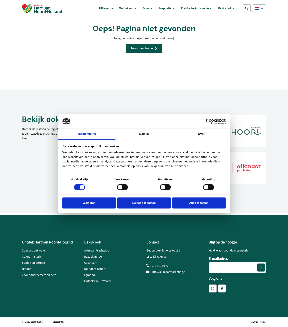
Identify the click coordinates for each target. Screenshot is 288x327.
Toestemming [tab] (86, 134)
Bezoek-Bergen (93, 257)
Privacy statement (32, 322)
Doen (146, 8)
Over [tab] (201, 134)
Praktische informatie (195, 8)
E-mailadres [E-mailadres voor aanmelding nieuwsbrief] (218, 258)
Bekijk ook (225, 8)
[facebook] (222, 288)
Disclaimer (58, 322)
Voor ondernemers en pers (39, 275)
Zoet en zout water (34, 250)
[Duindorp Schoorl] (241, 131)
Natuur (26, 269)
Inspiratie (165, 8)
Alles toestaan (199, 203)
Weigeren (89, 203)
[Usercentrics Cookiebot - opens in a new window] (209, 121)
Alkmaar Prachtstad (96, 250)
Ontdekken (126, 8)
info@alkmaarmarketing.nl (166, 272)
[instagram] (213, 288)
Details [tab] (144, 134)
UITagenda (106, 8)
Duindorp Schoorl (95, 269)
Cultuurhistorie (32, 257)
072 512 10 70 (157, 266)
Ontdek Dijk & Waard (97, 281)
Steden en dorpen (33, 263)
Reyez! (262, 322)
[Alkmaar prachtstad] (241, 168)
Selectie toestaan (144, 203)
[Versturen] (261, 268)
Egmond (89, 275)
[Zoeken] (247, 8)
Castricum (90, 263)
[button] (259, 8)
